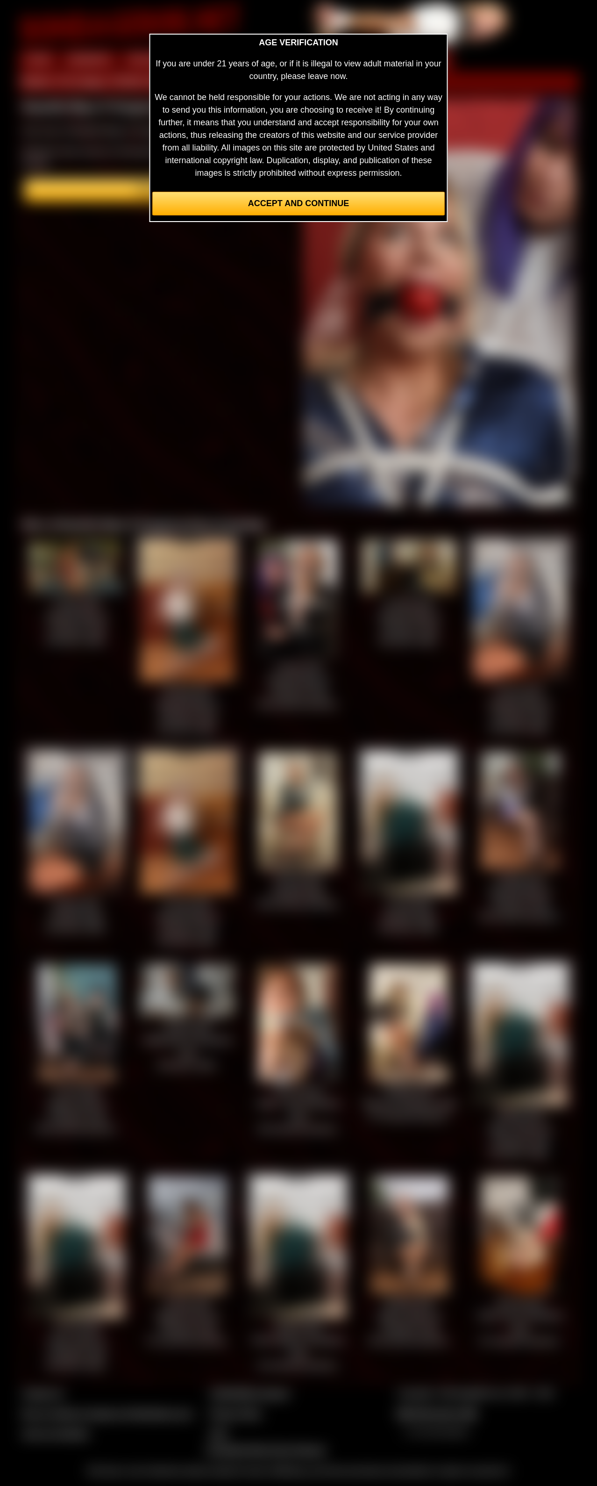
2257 (218, 1433)
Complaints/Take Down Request (265, 1450)
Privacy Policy (235, 1413)
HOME (38, 60)
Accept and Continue (298, 203)
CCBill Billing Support (249, 1393)
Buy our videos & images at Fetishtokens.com (107, 1413)
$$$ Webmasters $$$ (437, 1413)
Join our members (55, 1433)
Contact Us (43, 1393)
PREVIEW (147, 60)
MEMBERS (89, 60)
